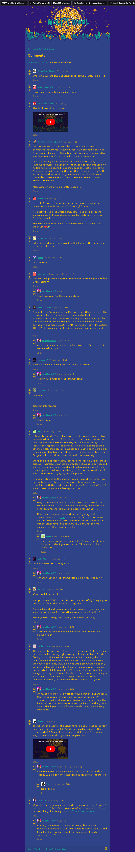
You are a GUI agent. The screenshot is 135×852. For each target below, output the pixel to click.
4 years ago (56, 360)
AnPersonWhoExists (47, 87)
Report (57, 849)
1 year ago (66, 142)
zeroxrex (42, 390)
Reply (35, 80)
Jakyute (42, 198)
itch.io (30, 849)
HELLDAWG (43, 360)
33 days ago (63, 71)
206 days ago (61, 103)
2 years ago (50, 257)
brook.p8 (42, 800)
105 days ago (64, 87)
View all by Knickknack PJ (44, 849)
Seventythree (44, 307)
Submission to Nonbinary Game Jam (90, 3)
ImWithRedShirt (45, 103)
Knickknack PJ (49, 291)
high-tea (42, 589)
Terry (40, 721)
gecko (40, 257)
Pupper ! (42, 238)
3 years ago (55, 274)
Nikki (40, 431)
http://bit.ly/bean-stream (80, 811)
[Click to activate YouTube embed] (50, 122)
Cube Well (42, 559)
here (62, 517)
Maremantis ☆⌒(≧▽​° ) (49, 141)
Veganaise (43, 274)
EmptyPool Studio (46, 71)
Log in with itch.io (38, 61)
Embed (65, 849)
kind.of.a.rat (44, 646)
